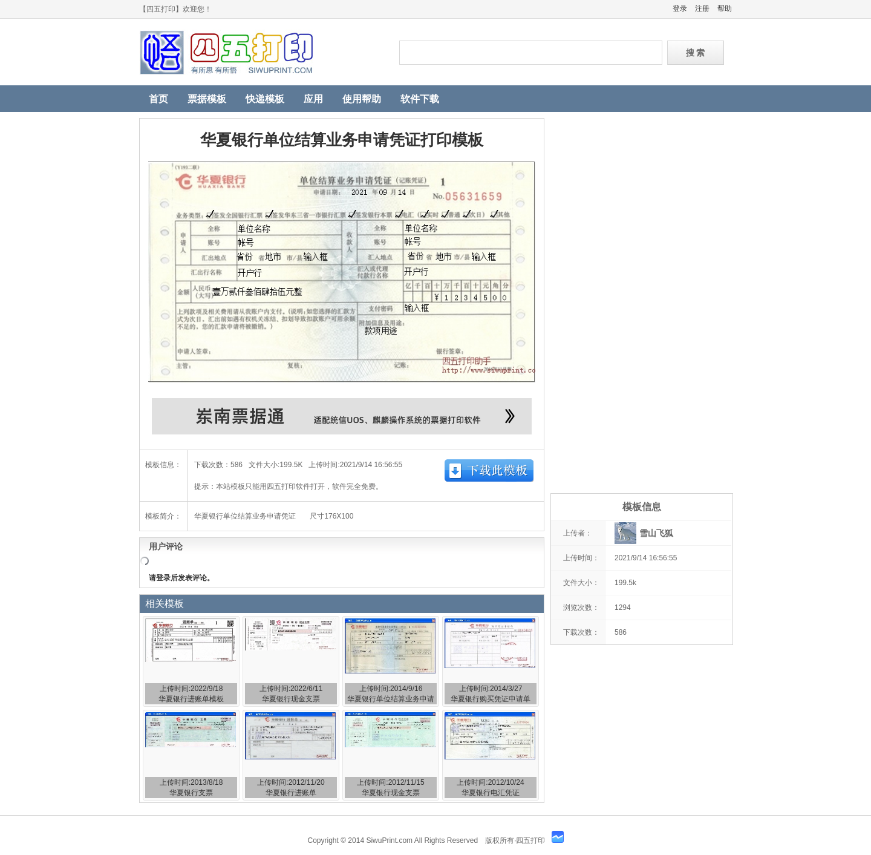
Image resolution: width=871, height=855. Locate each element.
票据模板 (207, 99)
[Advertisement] (641, 299)
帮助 (724, 8)
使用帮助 (361, 99)
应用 (313, 99)
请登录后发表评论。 (181, 578)
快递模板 (265, 99)
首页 (158, 99)
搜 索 (695, 52)
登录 (680, 8)
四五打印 (260, 52)
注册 (702, 8)
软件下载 (419, 99)
